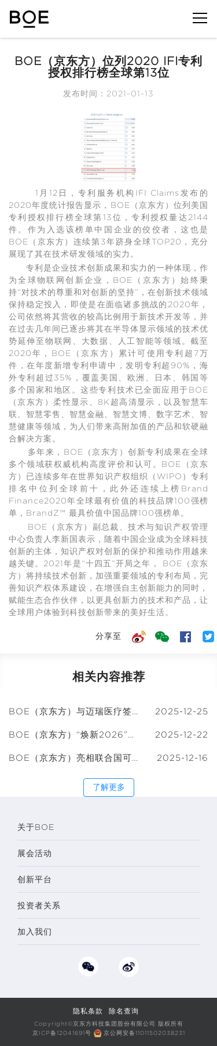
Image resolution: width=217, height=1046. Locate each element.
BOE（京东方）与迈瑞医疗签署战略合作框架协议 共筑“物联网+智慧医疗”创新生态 (75, 711)
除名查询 (124, 1011)
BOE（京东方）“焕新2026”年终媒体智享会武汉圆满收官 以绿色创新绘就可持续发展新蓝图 (75, 734)
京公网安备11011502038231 (144, 1033)
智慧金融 (86, 414)
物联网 (51, 280)
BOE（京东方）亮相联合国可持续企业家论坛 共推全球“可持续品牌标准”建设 (75, 758)
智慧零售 (43, 414)
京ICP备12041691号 (61, 1033)
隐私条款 (88, 1011)
